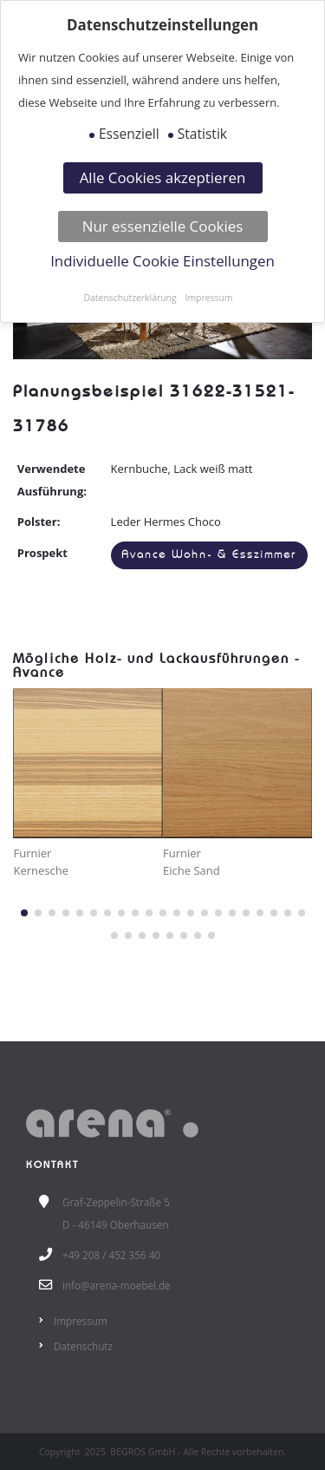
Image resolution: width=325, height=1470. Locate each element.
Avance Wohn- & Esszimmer (208, 554)
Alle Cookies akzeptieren (163, 177)
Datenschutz (83, 1346)
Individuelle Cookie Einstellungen (162, 261)
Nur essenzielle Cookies (163, 226)
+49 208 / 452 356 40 (111, 1255)
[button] (24, 913)
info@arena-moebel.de (116, 1285)
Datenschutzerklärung (130, 298)
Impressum (80, 1321)
